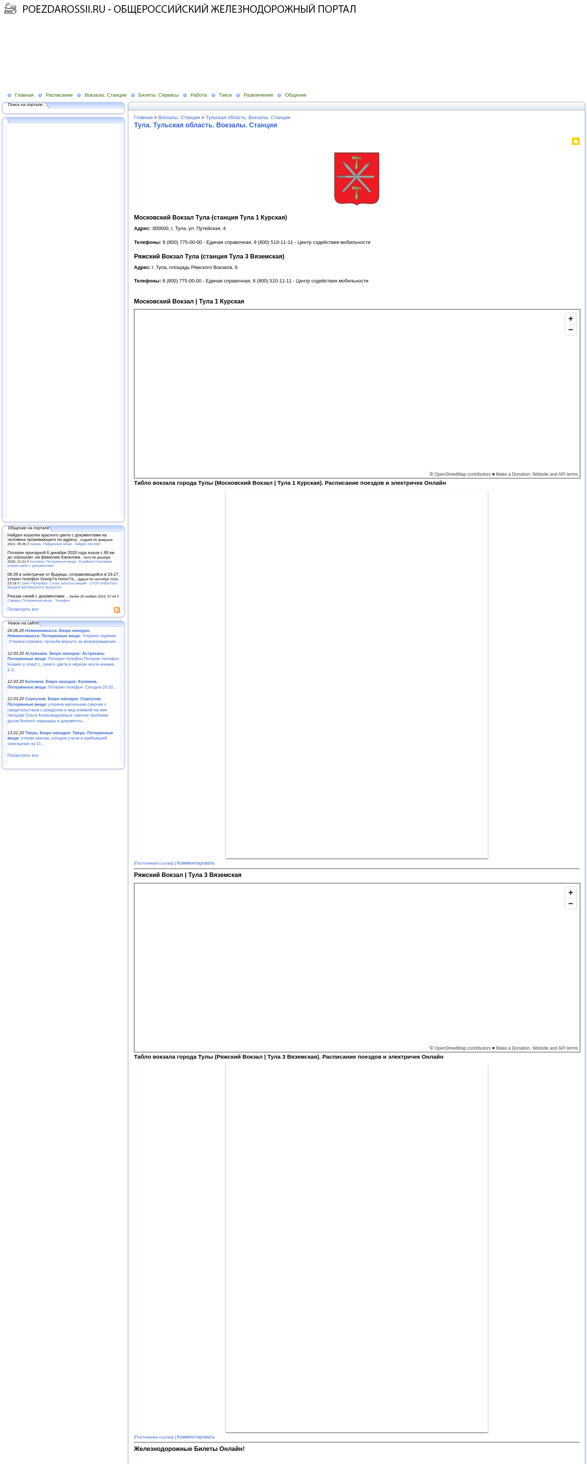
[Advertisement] (181, 41)
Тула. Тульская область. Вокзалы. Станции (205, 125)
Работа (199, 95)
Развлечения (258, 95)
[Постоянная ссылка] (154, 863)
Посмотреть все (23, 609)
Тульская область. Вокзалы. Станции (248, 117)
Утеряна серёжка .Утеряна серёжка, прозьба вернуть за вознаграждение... (63, 636)
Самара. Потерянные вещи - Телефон (38, 600)
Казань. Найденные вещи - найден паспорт (65, 544)
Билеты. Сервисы (159, 95)
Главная (24, 95)
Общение (296, 95)
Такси (225, 95)
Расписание (59, 95)
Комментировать (196, 863)
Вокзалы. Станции (106, 95)
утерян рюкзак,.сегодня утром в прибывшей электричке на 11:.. (60, 738)
